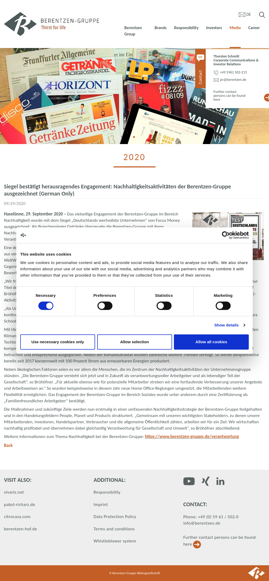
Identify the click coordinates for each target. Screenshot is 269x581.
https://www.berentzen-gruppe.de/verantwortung (192, 436)
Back (8, 445)
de (248, 14)
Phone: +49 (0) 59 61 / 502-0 (211, 517)
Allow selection (134, 342)
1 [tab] (135, 138)
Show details (226, 325)
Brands (160, 27)
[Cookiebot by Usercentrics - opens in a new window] (226, 235)
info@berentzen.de (201, 523)
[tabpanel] (134, 96)
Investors (214, 27)
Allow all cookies (211, 342)
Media (235, 27)
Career (254, 27)
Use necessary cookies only (57, 342)
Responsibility (186, 27)
